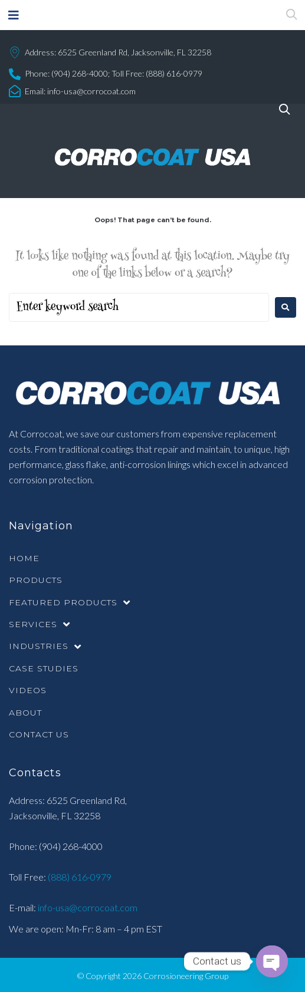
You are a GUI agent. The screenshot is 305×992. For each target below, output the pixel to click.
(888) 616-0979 (78, 876)
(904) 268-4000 (71, 846)
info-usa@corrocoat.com (91, 91)
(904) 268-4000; (80, 73)
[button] (13, 15)
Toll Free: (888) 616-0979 (156, 73)
